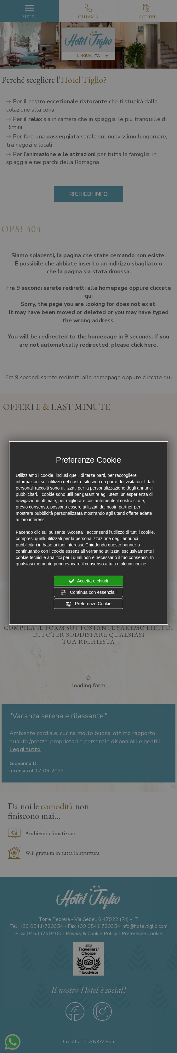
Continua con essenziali (88, 592)
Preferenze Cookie (88, 604)
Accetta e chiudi (88, 581)
